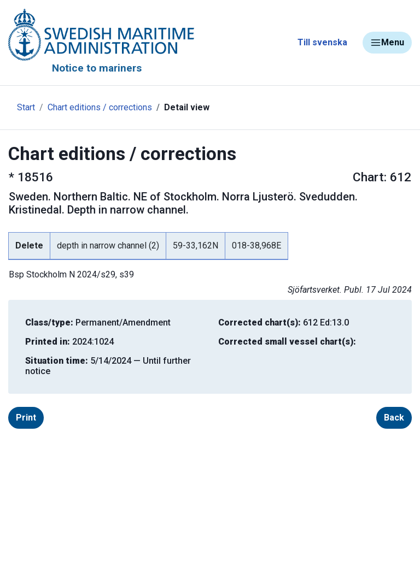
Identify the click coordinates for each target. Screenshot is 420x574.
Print (26, 417)
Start (26, 107)
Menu (387, 42)
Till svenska (322, 42)
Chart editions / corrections (100, 107)
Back (394, 417)
